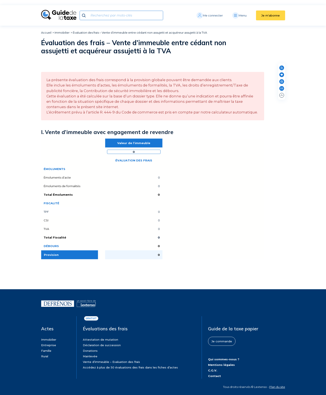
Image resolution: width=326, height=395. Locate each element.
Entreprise (48, 345)
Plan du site (277, 387)
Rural (44, 356)
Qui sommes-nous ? (223, 359)
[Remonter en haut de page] (281, 95)
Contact (214, 376)
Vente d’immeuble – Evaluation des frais (111, 362)
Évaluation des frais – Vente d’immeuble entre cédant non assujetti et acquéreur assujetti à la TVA (140, 32)
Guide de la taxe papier (233, 328)
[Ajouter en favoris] (281, 74)
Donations (90, 350)
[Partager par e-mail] (281, 88)
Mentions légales (221, 365)
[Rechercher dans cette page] (281, 67)
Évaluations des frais (105, 328)
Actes (47, 328)
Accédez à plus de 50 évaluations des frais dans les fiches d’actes (130, 367)
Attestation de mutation (100, 339)
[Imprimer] (281, 81)
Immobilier (62, 32)
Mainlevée (90, 356)
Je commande (221, 341)
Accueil (46, 32)
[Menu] (244, 15)
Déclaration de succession (102, 345)
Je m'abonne (270, 15)
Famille (46, 350)
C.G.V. (212, 370)
